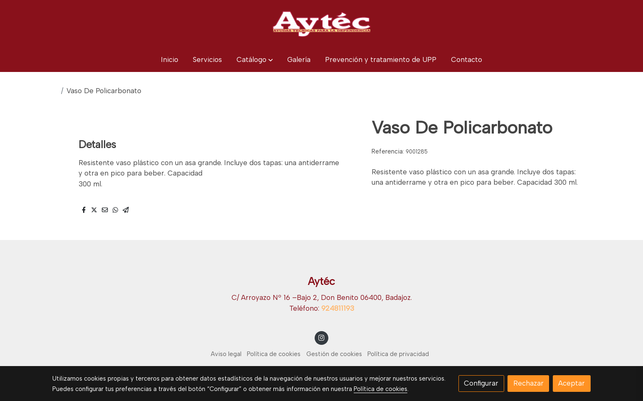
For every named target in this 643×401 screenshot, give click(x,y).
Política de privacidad (398, 354)
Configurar (481, 383)
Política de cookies (274, 354)
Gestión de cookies (334, 354)
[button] (254, 59)
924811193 (337, 308)
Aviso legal (226, 354)
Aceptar (571, 383)
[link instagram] (321, 337)
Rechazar (528, 383)
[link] (321, 23)
